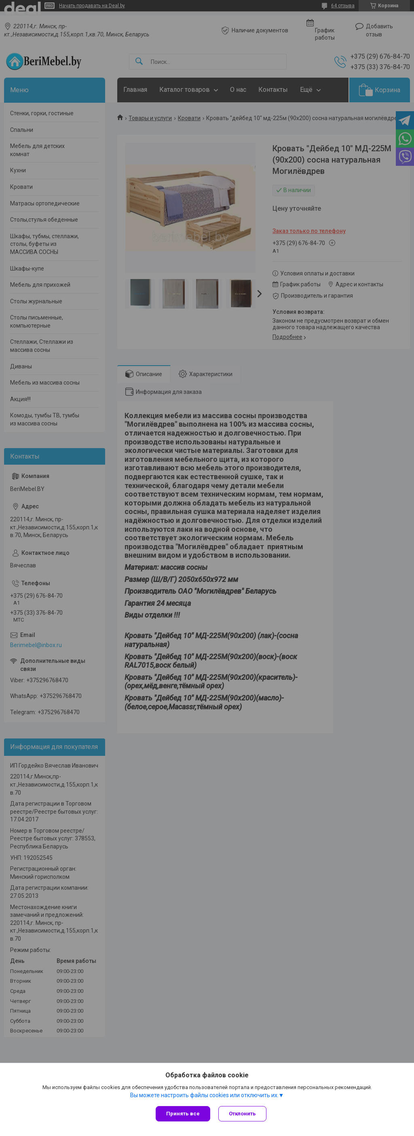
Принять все (183, 1114)
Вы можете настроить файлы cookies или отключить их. (204, 1095)
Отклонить (242, 1114)
